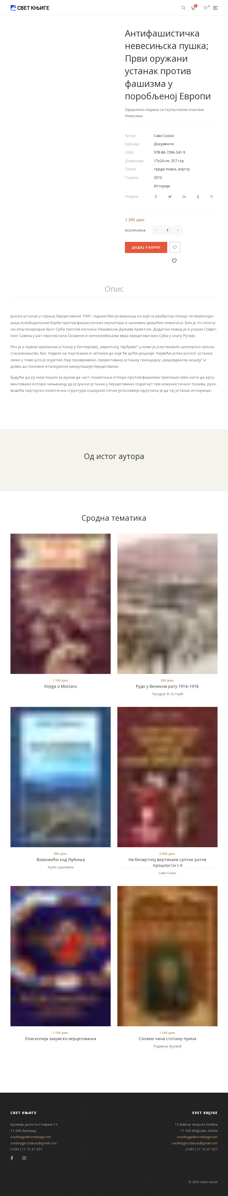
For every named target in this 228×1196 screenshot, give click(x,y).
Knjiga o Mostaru (60, 686)
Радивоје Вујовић (167, 1046)
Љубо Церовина (61, 867)
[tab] (114, 289)
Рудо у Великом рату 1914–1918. (167, 686)
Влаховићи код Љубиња (61, 859)
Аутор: (130, 135)
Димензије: (134, 160)
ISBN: (129, 152)
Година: (131, 177)
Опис (114, 289)
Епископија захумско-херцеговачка (60, 1038)
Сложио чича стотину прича (167, 1038)
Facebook (11, 1158)
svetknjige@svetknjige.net (30, 1137)
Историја (162, 186)
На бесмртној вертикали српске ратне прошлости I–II (167, 862)
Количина (135, 230)
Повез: (130, 169)
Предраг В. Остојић (167, 694)
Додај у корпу (146, 247)
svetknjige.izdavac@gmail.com (33, 1143)
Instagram (24, 1158)
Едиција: (132, 143)
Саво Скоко (164, 135)
